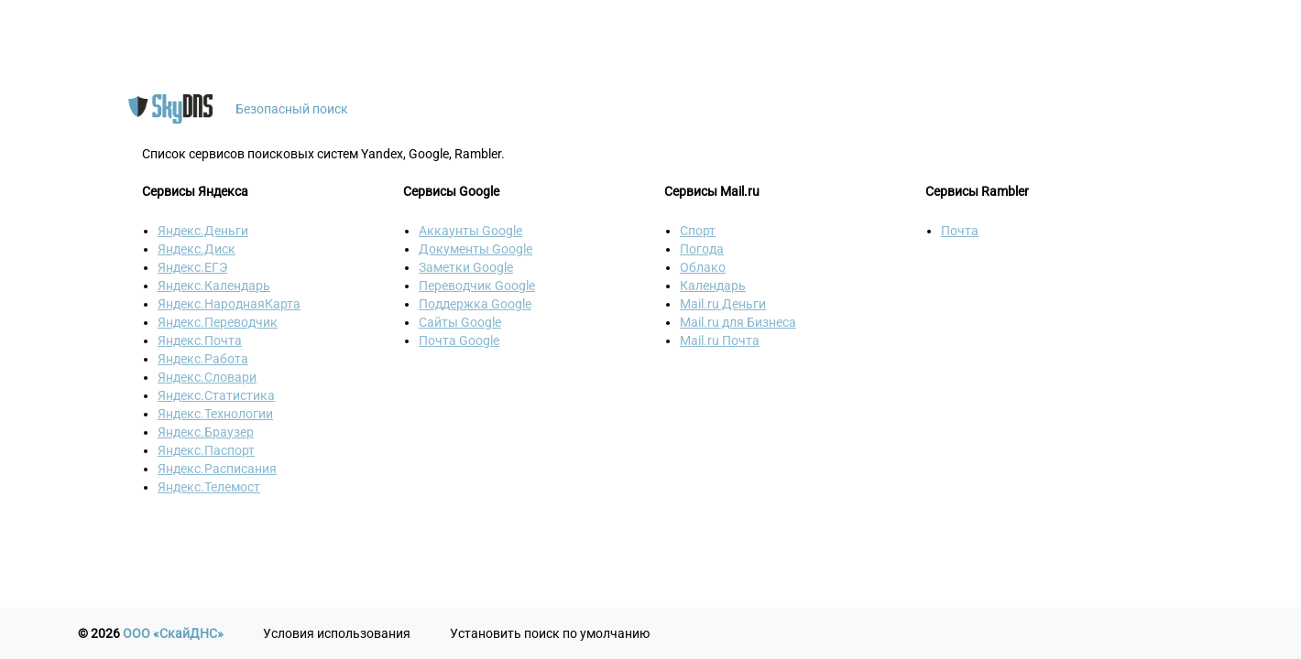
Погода (702, 249)
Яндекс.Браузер (206, 432)
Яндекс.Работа (203, 358)
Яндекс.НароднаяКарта (229, 304)
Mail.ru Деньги (723, 304)
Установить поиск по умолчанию (550, 633)
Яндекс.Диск (196, 249)
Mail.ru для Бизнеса (738, 322)
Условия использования (336, 633)
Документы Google (475, 249)
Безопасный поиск (291, 109)
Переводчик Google (477, 285)
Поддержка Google (475, 304)
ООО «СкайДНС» (173, 633)
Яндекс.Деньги (203, 230)
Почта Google (459, 340)
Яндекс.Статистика (216, 395)
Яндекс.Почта (200, 340)
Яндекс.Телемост (209, 487)
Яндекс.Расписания (217, 468)
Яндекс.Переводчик (218, 322)
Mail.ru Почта (720, 340)
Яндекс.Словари (207, 377)
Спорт (698, 230)
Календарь (713, 285)
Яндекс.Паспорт (206, 450)
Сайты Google (460, 322)
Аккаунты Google (470, 230)
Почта (959, 230)
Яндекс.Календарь (214, 285)
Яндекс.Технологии (215, 413)
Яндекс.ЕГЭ (192, 267)
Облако (703, 267)
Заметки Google (466, 267)
